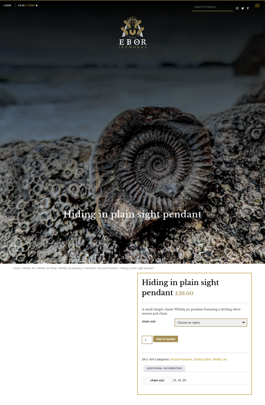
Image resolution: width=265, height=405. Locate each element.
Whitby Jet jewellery (70, 268)
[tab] (164, 369)
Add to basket (165, 339)
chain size (149, 321)
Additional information (164, 368)
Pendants (90, 268)
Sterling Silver (203, 359)
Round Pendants (108, 268)
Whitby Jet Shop (47, 268)
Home (16, 268)
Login (7, 5)
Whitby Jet (29, 268)
